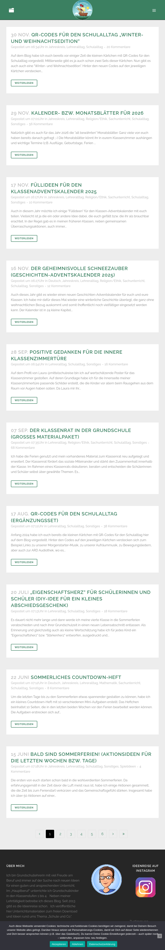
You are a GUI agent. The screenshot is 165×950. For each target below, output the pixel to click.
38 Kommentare (115, 526)
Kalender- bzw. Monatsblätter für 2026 (87, 113)
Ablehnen (77, 944)
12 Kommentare (58, 286)
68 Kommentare (23, 448)
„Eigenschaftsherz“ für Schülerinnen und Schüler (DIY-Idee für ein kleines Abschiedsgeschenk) (81, 598)
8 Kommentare (58, 688)
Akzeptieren (59, 944)
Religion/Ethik (96, 119)
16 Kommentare (116, 364)
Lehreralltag (76, 47)
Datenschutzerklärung (102, 944)
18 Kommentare (115, 611)
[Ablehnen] (159, 936)
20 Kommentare (118, 47)
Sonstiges (18, 124)
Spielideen (128, 766)
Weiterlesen (24, 83)
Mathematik (108, 683)
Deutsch (54, 281)
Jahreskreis (56, 47)
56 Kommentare (41, 124)
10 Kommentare (41, 202)
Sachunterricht (119, 119)
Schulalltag (94, 47)
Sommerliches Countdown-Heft (76, 677)
